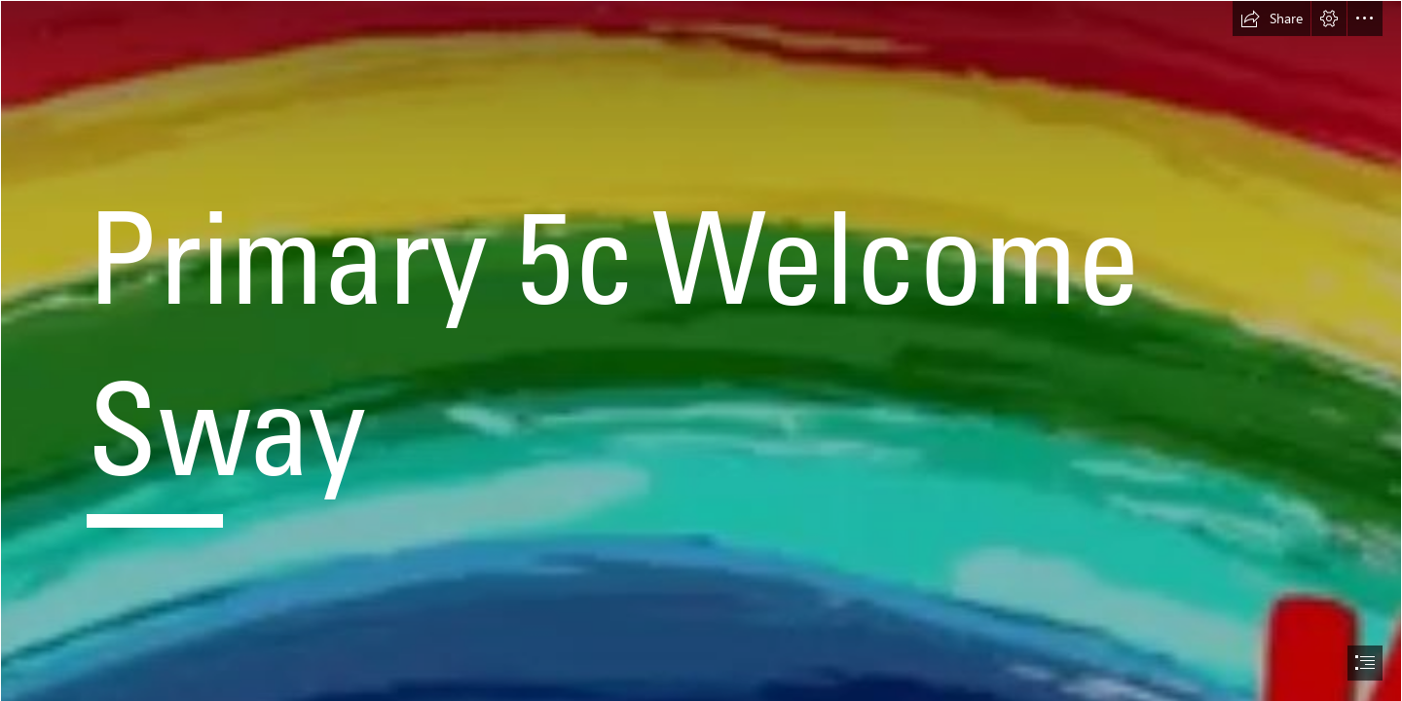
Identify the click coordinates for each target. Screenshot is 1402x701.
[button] (1271, 18)
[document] (701, 350)
